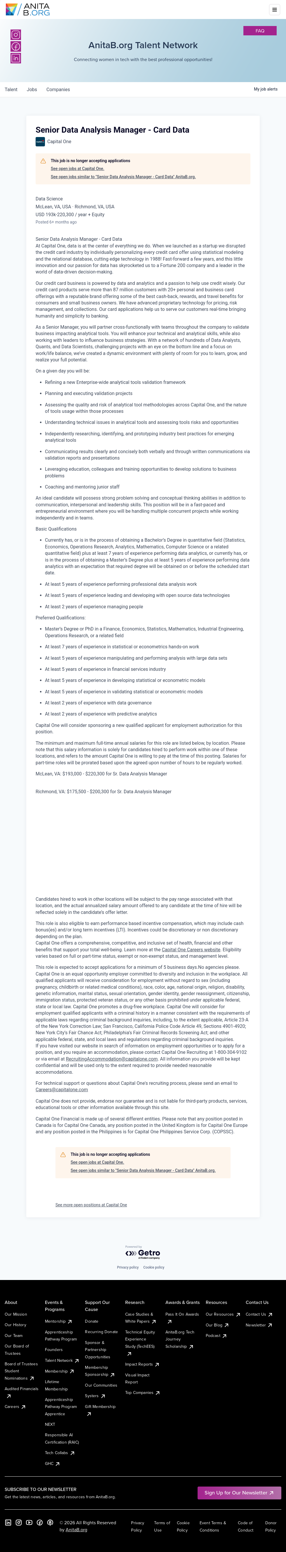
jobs (32, 89)
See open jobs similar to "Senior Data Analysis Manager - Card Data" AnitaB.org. (123, 176)
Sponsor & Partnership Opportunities (97, 1350)
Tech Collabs (60, 1453)
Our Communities (101, 1385)
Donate (91, 1321)
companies (58, 89)
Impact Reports (142, 1364)
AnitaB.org (76, 1529)
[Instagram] (15, 35)
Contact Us (259, 1314)
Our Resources (223, 1314)
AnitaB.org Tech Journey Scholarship (179, 1339)
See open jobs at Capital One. (77, 168)
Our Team (13, 1335)
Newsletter (259, 1325)
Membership (60, 1371)
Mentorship (59, 1321)
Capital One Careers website (191, 949)
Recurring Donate (101, 1332)
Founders (54, 1349)
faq (260, 30)
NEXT (50, 1424)
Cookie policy (153, 1267)
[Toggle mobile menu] (274, 9)
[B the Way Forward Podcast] (50, 1522)
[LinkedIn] (15, 58)
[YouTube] (29, 1522)
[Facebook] (15, 46)
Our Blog (217, 1325)
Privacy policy (128, 1267)
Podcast (216, 1335)
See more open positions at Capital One (91, 1205)
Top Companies (143, 1392)
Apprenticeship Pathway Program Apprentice (61, 1407)
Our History (15, 1325)
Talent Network (62, 1360)
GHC (52, 1463)
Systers (95, 1396)
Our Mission (16, 1314)
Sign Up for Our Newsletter (239, 1492)
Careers (15, 1406)
